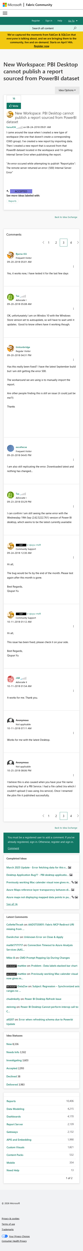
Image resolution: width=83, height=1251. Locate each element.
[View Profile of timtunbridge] (23, 347)
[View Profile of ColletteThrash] (14, 924)
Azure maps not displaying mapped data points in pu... (39, 897)
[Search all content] (54, 28)
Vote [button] (15, 106)
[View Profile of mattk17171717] (14, 945)
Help (60, 20)
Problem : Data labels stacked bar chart (54, 965)
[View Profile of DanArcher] (12, 937)
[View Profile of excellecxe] (21, 447)
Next (76, 1177)
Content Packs (15, 1155)
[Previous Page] (42, 242)
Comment (13, 848)
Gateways (12, 1132)
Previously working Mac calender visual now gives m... (38, 882)
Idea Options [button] (66, 90)
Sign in (48, 20)
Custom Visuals (15, 1147)
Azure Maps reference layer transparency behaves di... (38, 889)
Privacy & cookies (10, 1218)
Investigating (14, 1060)
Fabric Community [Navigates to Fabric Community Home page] (39, 5)
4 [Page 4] (71, 242)
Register (36, 20)
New (9, 1044)
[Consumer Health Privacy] (41, 1241)
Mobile (11, 1162)
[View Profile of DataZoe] (23, 986)
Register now (41, 46)
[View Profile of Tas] (17, 295)
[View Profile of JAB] (18, 678)
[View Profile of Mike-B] (10, 957)
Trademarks (8, 1229)
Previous (61, 1177)
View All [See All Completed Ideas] (12, 904)
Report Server (15, 1124)
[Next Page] (77, 242)
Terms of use (8, 1223)
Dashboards (14, 1116)
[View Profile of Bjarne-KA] (21, 253)
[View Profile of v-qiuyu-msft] (34, 544)
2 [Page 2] (56, 242)
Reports (12, 200)
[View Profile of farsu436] (11, 127)
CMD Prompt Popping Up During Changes (45, 957)
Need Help (13, 1170)
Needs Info (13, 1052)
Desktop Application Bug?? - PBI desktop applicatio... (37, 875)
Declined (12, 1076)
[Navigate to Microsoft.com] (12, 5)
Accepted (21, 191)
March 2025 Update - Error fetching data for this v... (37, 867)
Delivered (12, 1084)
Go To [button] (71, 20)
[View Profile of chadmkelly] (13, 999)
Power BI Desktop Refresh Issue (43, 999)
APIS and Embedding (19, 1139)
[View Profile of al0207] (10, 1019)
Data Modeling (15, 1109)
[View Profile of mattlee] (22, 965)
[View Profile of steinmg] (11, 1007)
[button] (73, 266)
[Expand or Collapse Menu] (5, 13)
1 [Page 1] (49, 242)
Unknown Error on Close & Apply (43, 937)
